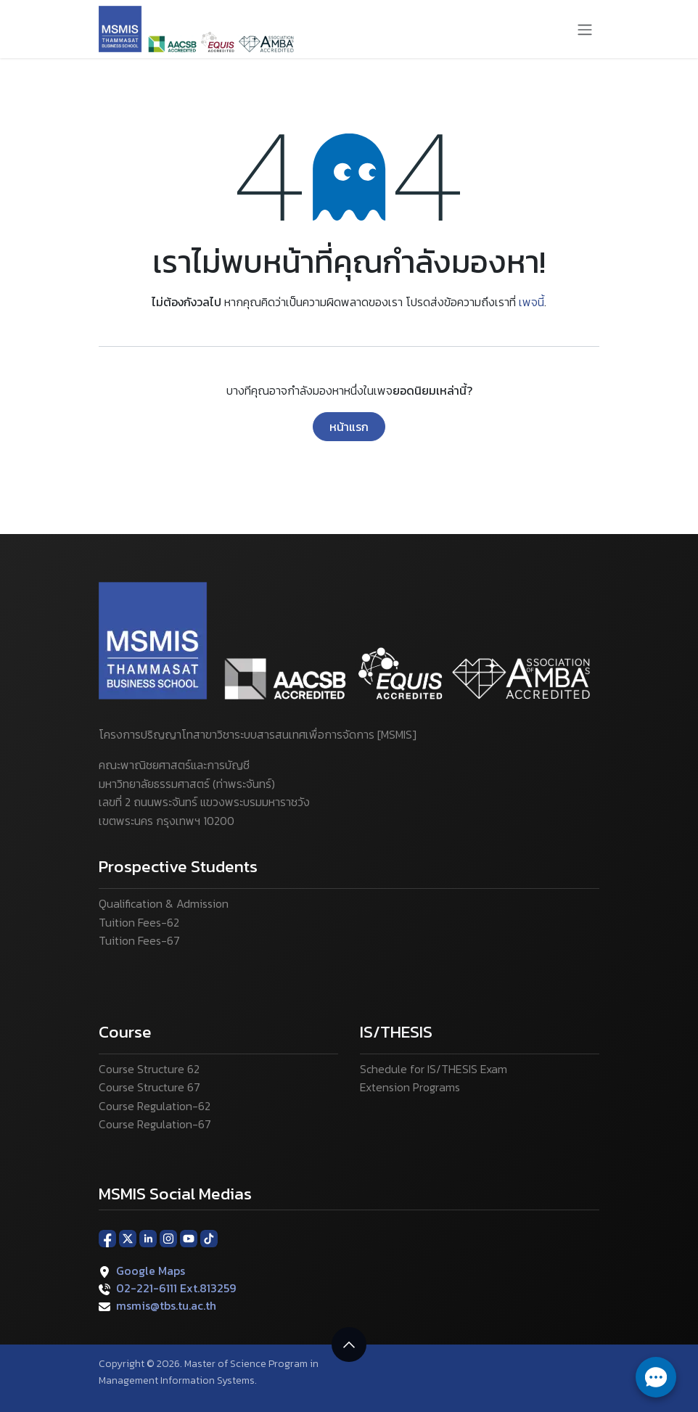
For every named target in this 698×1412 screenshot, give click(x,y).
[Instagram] (168, 1237)
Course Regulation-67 (155, 1124)
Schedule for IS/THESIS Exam (433, 1069)
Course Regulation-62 (154, 1106)
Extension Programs (410, 1087)
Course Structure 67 (149, 1087)
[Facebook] (107, 1237)
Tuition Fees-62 (139, 922)
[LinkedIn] (148, 1237)
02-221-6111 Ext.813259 (176, 1288)
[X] (127, 1237)
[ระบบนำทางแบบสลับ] (584, 29)
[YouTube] (188, 1237)
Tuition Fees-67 (139, 940)
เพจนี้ (531, 302)
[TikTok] (209, 1237)
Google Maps (150, 1270)
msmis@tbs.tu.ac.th (166, 1305)
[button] (349, 1344)
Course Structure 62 (149, 1069)
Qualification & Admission (164, 903)
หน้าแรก (349, 426)
